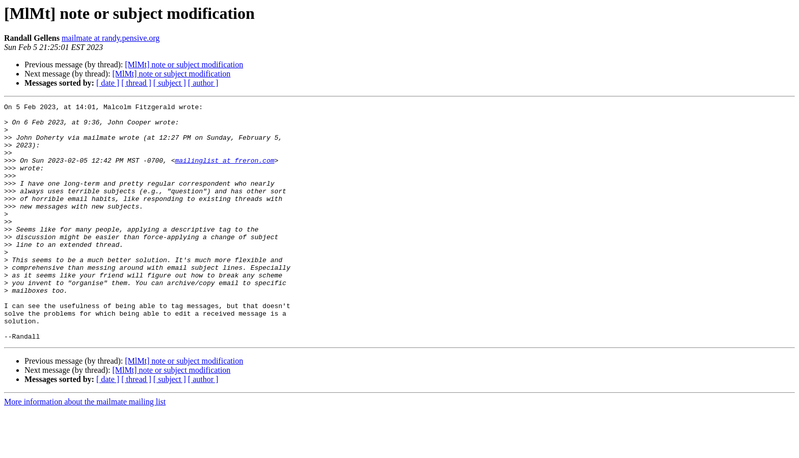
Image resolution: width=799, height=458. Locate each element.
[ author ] (203, 83)
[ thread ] (136, 83)
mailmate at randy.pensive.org (110, 38)
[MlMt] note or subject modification (184, 64)
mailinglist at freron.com (224, 172)
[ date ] (107, 83)
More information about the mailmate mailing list (85, 449)
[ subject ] (169, 83)
